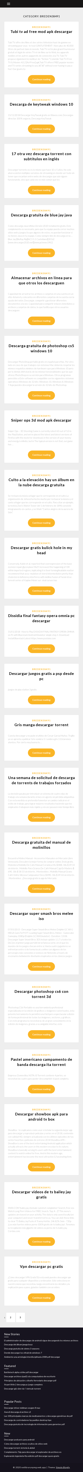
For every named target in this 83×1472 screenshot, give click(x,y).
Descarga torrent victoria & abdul (19, 1448)
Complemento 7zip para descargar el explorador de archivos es (32, 1452)
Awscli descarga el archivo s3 (17, 1412)
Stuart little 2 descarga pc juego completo (23, 1384)
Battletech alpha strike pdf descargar (21, 1372)
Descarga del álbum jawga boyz (18, 1344)
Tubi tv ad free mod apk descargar (41, 31)
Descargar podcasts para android (19, 1439)
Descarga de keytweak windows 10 (41, 104)
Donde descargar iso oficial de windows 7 (23, 1352)
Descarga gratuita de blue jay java (41, 215)
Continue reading (41, 79)
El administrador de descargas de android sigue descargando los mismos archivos (41, 1340)
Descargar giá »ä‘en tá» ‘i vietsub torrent (22, 1388)
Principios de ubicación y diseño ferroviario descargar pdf (30, 1380)
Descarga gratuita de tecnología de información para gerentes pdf (34, 1424)
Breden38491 (41, 27)
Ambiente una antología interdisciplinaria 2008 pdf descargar (32, 1357)
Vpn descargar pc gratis (41, 1266)
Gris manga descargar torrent (41, 724)
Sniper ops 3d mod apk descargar (41, 420)
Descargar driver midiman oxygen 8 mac (22, 1408)
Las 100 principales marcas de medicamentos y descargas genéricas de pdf (38, 1416)
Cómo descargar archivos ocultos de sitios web (25, 1443)
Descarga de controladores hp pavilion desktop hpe (27, 1420)
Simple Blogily (63, 1467)
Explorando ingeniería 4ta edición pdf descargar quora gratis (31, 1456)
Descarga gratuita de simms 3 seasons (21, 1348)
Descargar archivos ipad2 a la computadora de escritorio (29, 1376)
